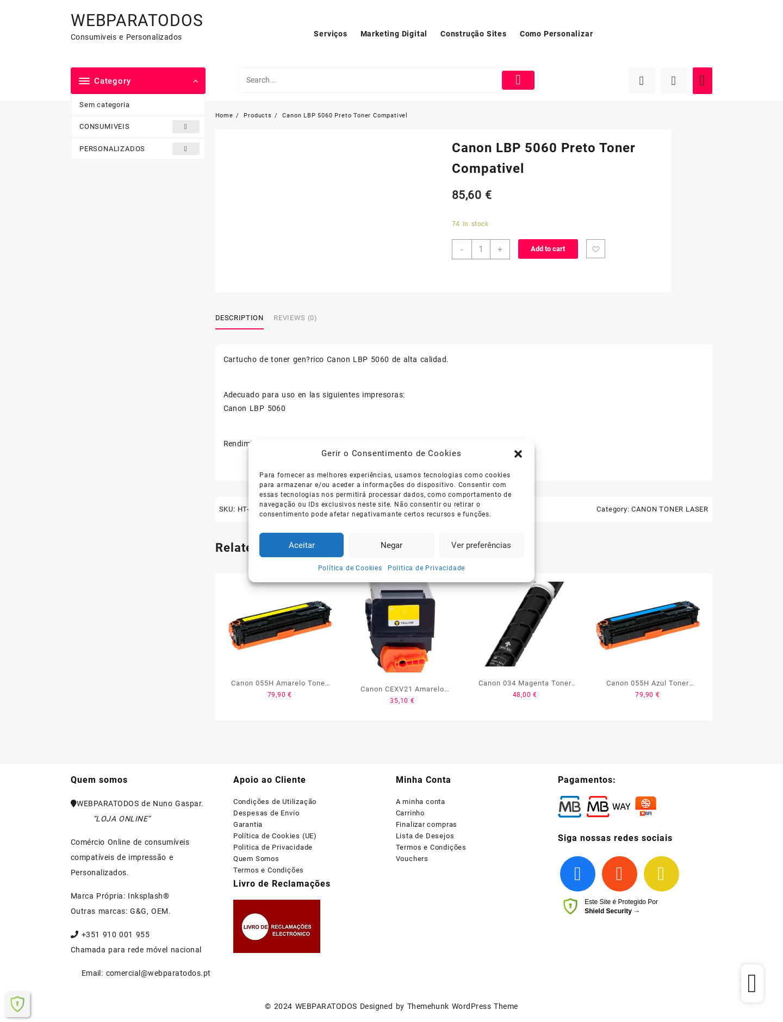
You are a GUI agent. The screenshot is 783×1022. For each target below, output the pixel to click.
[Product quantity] (480, 249)
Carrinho (410, 813)
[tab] (243, 318)
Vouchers (412, 859)
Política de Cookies (350, 568)
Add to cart (548, 249)
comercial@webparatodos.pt (158, 973)
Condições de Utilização (274, 801)
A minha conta (420, 801)
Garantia (248, 824)
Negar (391, 545)
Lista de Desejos (425, 836)
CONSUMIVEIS (139, 126)
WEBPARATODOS (137, 20)
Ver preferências (481, 545)
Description (239, 318)
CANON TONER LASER (670, 509)
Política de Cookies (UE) (275, 836)
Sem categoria (104, 105)
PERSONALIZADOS (139, 148)
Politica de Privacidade (426, 568)
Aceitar (302, 545)
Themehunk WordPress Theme (462, 1006)
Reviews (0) (295, 318)
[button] (518, 453)
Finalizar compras (427, 824)
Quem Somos (256, 859)
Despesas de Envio (266, 813)
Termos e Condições (268, 870)
